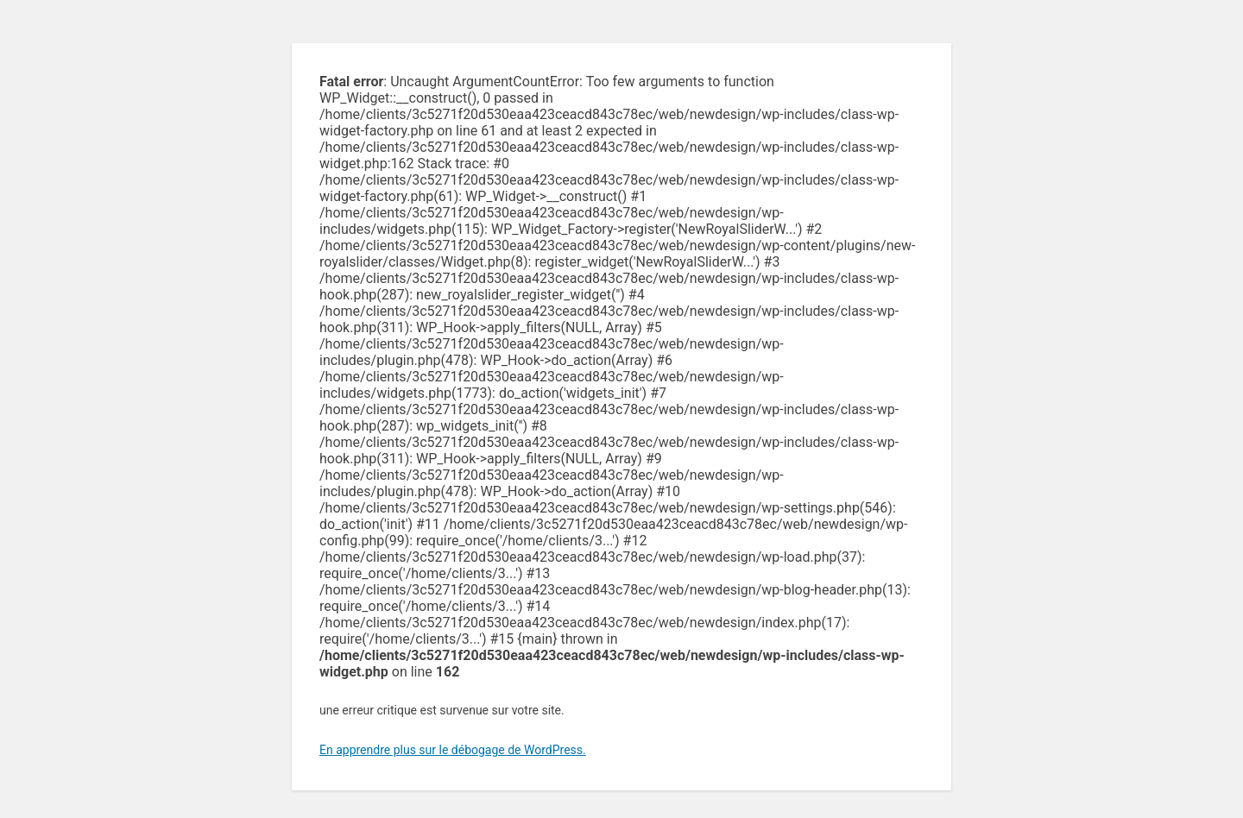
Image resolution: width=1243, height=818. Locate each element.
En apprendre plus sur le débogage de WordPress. (452, 750)
